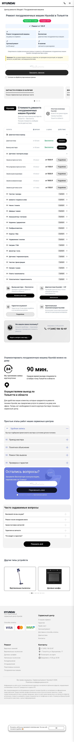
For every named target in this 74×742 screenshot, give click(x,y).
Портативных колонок (12, 667)
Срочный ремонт (44, 629)
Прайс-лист (42, 626)
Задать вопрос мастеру (20, 337)
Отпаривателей (9, 664)
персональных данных (29, 77)
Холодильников (9, 661)
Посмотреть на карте (48, 655)
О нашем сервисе (44, 620)
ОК (56, 728)
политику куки (35, 727)
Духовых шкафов (10, 655)
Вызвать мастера (20, 295)
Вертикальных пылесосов (13, 651)
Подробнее (20, 314)
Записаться (54, 297)
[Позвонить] (64, 3)
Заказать (62, 141)
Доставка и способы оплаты (48, 632)
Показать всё (37, 544)
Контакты (41, 638)
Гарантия (41, 623)
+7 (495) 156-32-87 (55, 328)
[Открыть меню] (70, 3)
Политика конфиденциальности (37, 682)
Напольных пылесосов (12, 658)
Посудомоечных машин (12, 670)
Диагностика (42, 635)
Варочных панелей (10, 648)
